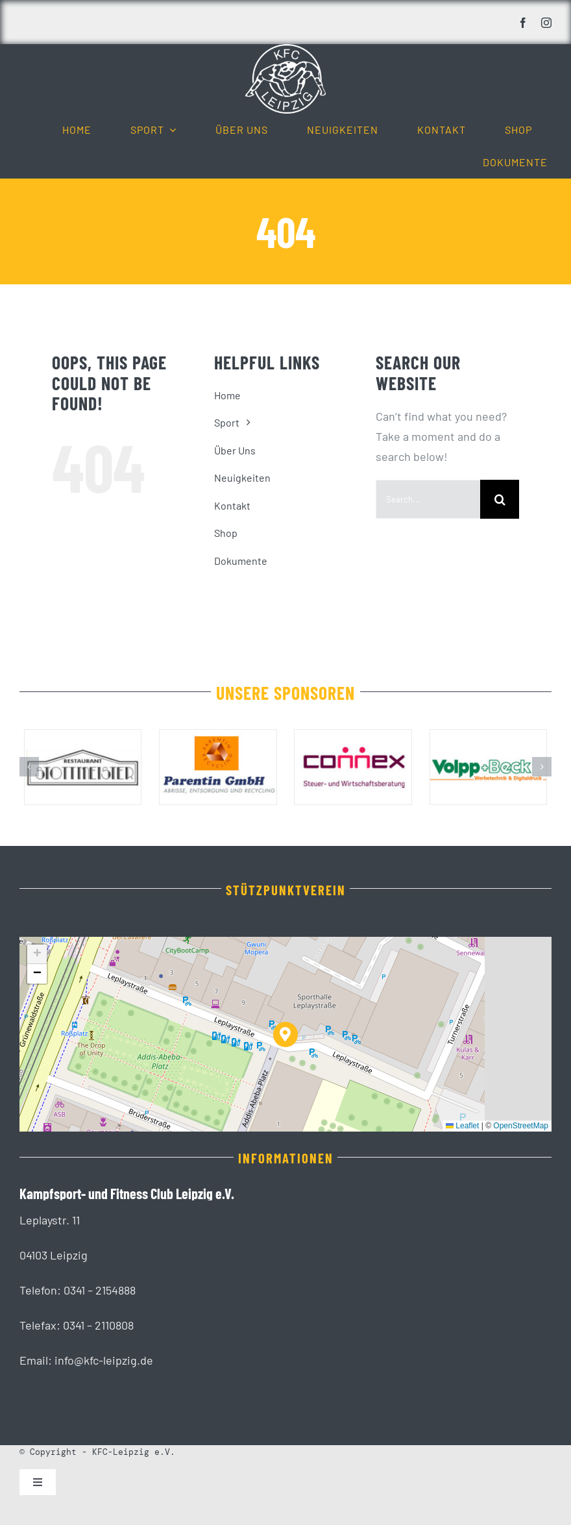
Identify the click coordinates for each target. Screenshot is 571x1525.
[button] (29, 766)
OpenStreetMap (520, 1125)
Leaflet (462, 1125)
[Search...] (428, 499)
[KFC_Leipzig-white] (285, 50)
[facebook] (523, 23)
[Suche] (499, 499)
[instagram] (546, 23)
